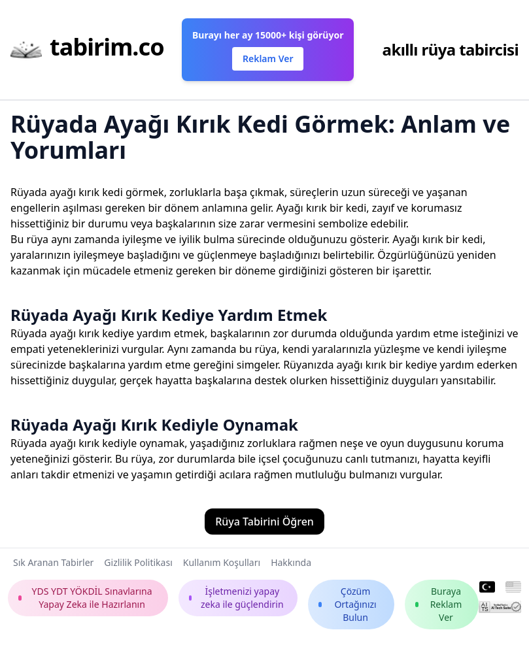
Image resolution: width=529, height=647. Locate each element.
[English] (513, 587)
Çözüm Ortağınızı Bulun (347, 604)
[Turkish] (487, 587)
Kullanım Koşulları (221, 562)
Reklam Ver (268, 58)
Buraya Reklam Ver (438, 604)
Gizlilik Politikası (138, 562)
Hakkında (291, 562)
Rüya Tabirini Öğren (264, 521)
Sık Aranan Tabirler (53, 562)
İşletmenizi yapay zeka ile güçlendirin (236, 597)
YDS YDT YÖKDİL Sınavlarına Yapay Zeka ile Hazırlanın (85, 597)
